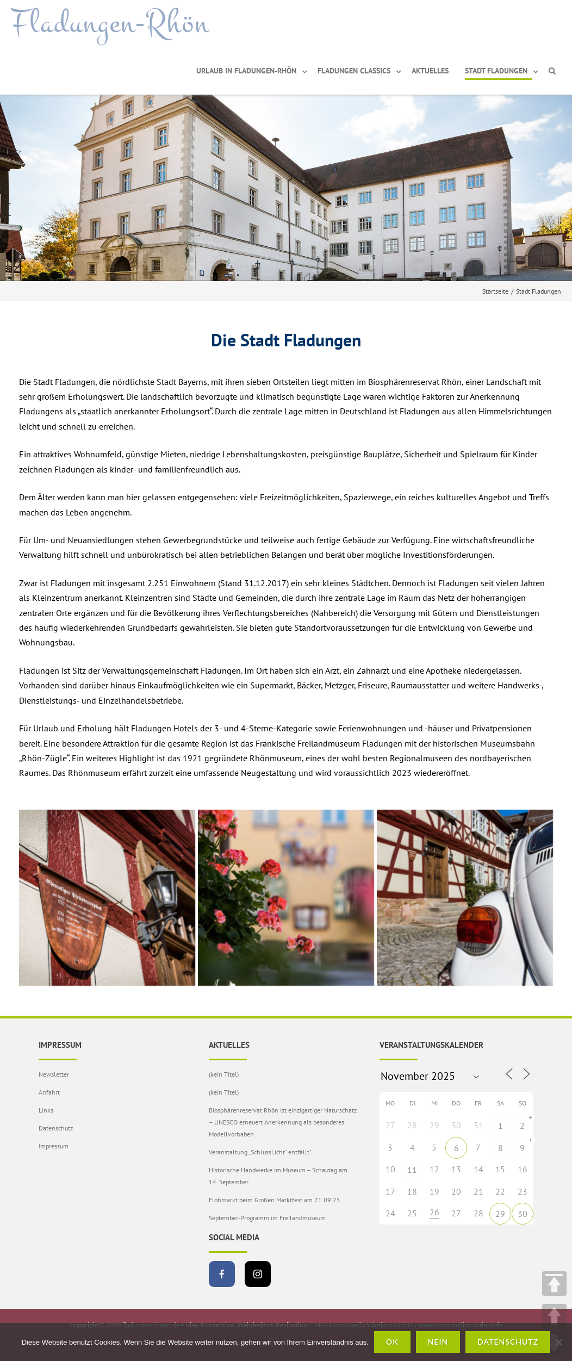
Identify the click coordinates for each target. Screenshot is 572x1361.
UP (554, 1316)
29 (500, 1213)
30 (522, 1213)
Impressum (54, 1146)
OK (392, 1341)
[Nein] (558, 1342)
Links (46, 1110)
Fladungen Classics (354, 71)
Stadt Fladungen (496, 71)
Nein (438, 1341)
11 (412, 1169)
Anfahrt (49, 1092)
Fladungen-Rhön (110, 23)
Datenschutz (56, 1128)
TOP (554, 1283)
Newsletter (54, 1074)
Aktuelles (430, 71)
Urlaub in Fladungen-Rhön (246, 71)
